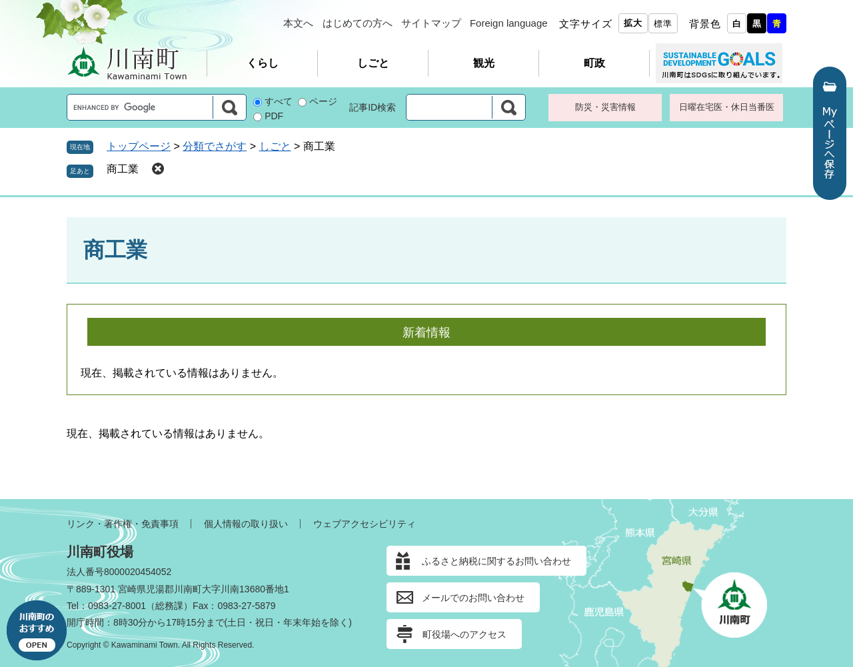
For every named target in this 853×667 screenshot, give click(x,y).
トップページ (139, 146)
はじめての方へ (358, 23)
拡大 (633, 23)
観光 (483, 63)
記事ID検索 (372, 107)
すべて (279, 101)
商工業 (123, 169)
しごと (373, 63)
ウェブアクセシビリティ (364, 523)
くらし (263, 63)
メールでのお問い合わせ (473, 597)
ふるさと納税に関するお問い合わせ (496, 561)
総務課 (169, 605)
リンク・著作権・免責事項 (123, 523)
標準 (663, 24)
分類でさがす (215, 146)
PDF (274, 116)
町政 (594, 63)
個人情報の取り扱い (246, 523)
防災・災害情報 (605, 107)
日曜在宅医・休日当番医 (726, 107)
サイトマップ (431, 23)
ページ (323, 101)
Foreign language (509, 23)
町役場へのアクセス (464, 634)
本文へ (298, 23)
